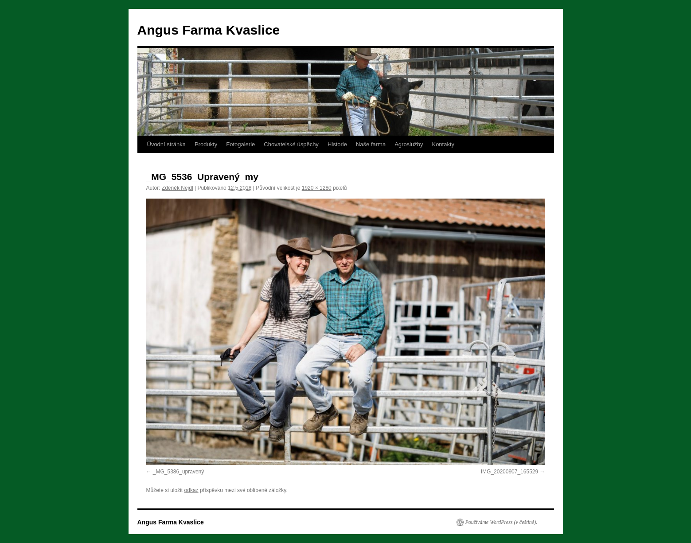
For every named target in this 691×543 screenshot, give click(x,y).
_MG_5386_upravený (178, 472)
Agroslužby (408, 144)
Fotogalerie (240, 144)
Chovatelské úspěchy (291, 144)
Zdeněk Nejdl (177, 188)
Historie (337, 144)
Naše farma (371, 144)
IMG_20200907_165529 (509, 472)
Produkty (206, 144)
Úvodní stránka (166, 144)
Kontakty (443, 144)
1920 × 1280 (317, 188)
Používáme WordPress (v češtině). (501, 522)
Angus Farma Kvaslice (208, 30)
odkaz (191, 490)
